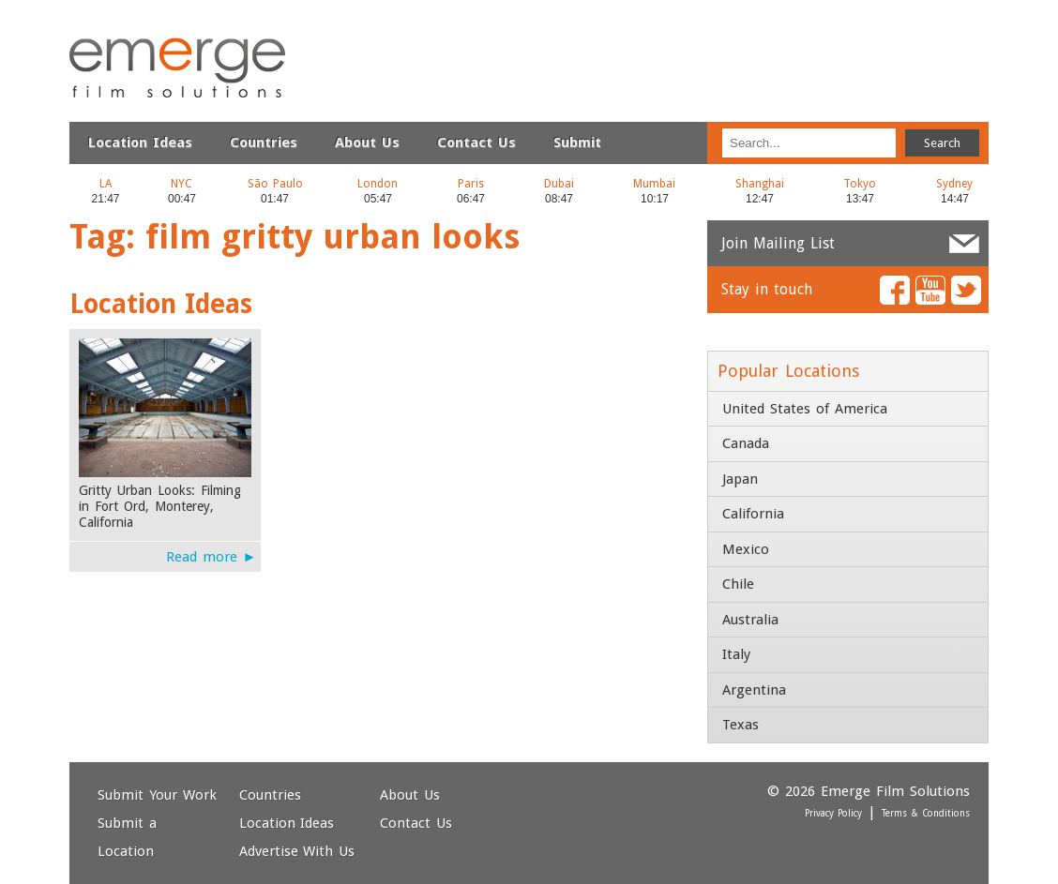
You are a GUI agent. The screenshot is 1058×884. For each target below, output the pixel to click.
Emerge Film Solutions (130, 36)
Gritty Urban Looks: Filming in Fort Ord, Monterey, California (160, 506)
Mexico (745, 549)
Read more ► (211, 556)
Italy (736, 654)
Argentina (754, 690)
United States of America (804, 408)
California (753, 513)
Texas (740, 724)
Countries (263, 142)
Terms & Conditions (926, 813)
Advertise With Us (297, 851)
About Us (367, 142)
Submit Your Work (157, 795)
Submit (577, 142)
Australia (750, 619)
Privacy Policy (834, 813)
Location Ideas (140, 142)
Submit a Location (127, 837)
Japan (740, 479)
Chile (738, 584)
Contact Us (476, 142)
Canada (745, 443)
